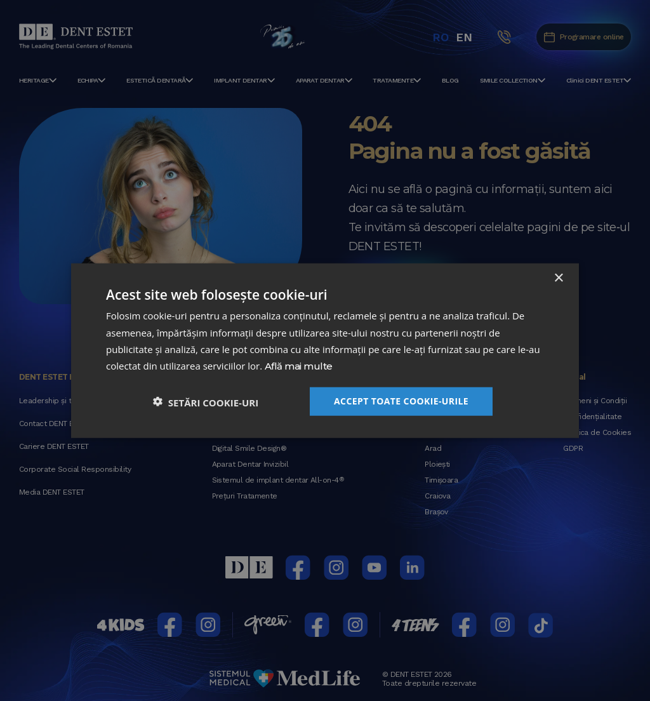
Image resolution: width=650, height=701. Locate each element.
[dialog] (325, 350)
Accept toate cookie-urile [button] (401, 400)
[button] (205, 401)
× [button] (558, 278)
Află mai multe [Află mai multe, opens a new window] (298, 367)
